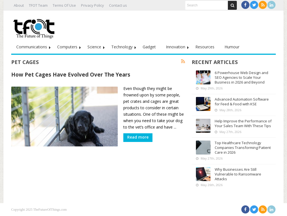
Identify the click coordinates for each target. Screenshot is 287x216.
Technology (122, 46)
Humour (231, 46)
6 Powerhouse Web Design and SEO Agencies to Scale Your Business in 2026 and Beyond (241, 77)
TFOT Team (38, 5)
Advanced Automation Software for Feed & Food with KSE (242, 101)
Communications (31, 46)
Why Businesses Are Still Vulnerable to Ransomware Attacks (238, 174)
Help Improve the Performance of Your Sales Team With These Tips (243, 123)
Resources (204, 46)
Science (94, 46)
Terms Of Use (64, 5)
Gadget (149, 46)
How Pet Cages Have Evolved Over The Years (70, 74)
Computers (67, 46)
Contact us (118, 5)
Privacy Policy (92, 5)
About (19, 5)
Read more (138, 137)
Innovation (175, 46)
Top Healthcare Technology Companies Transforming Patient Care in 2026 (243, 147)
